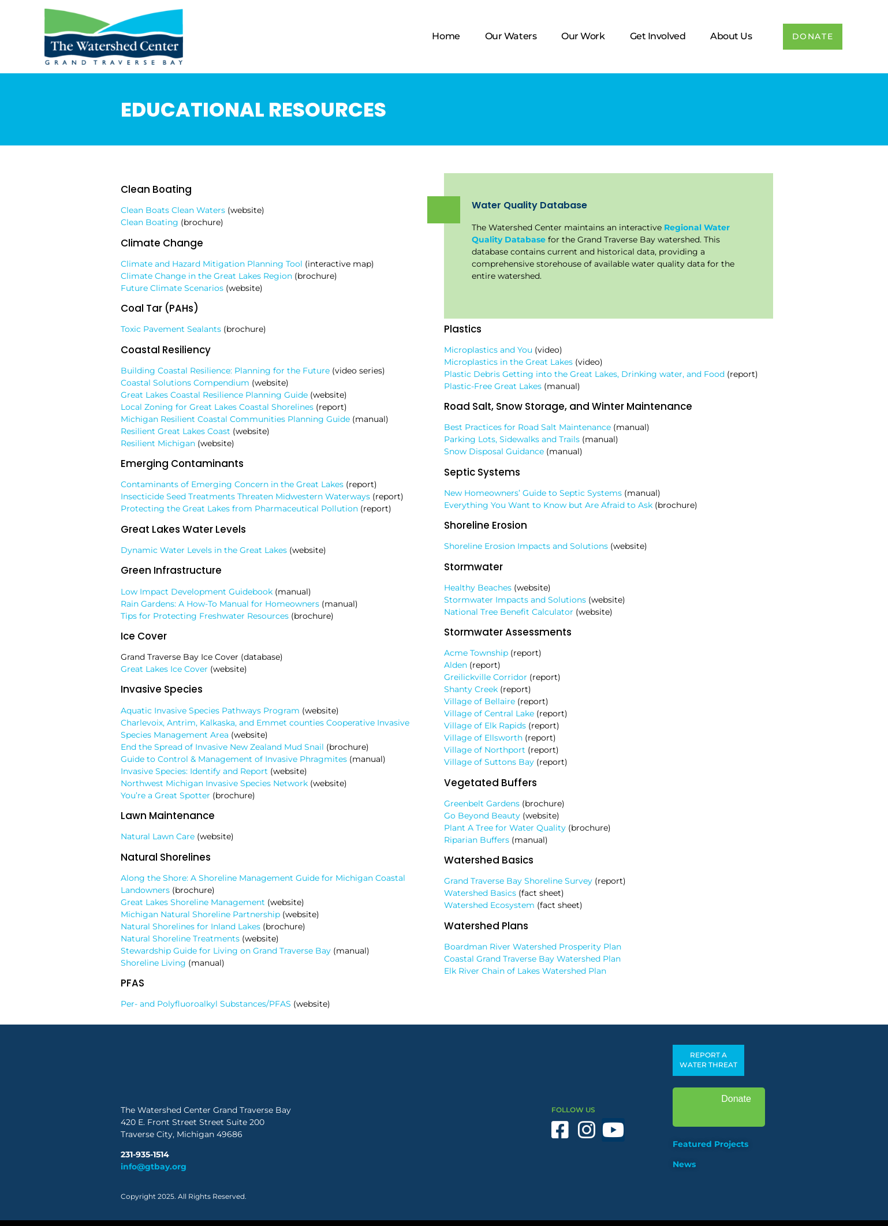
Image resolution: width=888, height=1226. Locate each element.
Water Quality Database (529, 205)
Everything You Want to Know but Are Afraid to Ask (548, 505)
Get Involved (652, 36)
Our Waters (505, 36)
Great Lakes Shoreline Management (193, 902)
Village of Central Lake (489, 713)
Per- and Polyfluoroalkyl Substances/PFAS (206, 1004)
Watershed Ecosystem (489, 905)
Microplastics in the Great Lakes (508, 362)
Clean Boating (149, 222)
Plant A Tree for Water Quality (505, 828)
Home (440, 36)
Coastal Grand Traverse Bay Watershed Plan (532, 959)
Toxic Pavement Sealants (171, 329)
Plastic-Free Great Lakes (493, 386)
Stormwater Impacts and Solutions (515, 600)
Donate (718, 1107)
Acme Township (476, 653)
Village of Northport (484, 750)
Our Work (577, 36)
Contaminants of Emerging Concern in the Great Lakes (232, 484)
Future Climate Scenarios (172, 288)
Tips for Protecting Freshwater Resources (205, 616)
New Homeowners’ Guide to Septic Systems (533, 493)
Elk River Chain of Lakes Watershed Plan (525, 971)
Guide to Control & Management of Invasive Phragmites (234, 759)
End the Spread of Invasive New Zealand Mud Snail (222, 747)
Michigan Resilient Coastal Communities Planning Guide (235, 419)
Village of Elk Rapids (485, 725)
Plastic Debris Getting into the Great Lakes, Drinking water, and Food (584, 374)
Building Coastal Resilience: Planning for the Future (225, 370)
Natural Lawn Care (158, 836)
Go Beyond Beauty (482, 815)
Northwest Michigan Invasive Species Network (214, 783)
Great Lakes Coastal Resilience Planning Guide (214, 395)
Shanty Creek (471, 689)
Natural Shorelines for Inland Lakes (190, 926)
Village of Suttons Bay (489, 762)
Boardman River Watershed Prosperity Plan (532, 946)
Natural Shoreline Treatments (180, 938)
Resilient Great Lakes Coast (175, 431)
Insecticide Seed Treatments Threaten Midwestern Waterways (245, 496)
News (684, 1164)
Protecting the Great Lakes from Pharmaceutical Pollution (239, 508)
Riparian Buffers (476, 840)
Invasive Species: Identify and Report (194, 771)
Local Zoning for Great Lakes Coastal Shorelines (217, 407)
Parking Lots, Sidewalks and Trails (512, 439)
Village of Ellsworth (483, 737)
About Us (726, 36)
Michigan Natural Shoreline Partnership (200, 914)
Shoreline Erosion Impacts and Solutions (526, 546)
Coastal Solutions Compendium (185, 382)
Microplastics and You (488, 350)
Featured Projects (710, 1144)
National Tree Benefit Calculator (508, 612)
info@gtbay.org (153, 1166)
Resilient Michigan (158, 443)
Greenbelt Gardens (482, 803)
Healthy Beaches (478, 587)
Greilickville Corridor (485, 677)
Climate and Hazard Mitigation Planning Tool (212, 264)
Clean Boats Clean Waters (173, 210)
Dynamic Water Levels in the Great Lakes (204, 550)
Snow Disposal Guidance (494, 451)
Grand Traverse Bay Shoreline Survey (518, 881)
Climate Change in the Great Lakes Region (206, 276)
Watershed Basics (480, 893)
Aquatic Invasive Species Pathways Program (210, 710)
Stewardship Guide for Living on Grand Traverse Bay (226, 950)
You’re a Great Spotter (165, 795)
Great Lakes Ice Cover (164, 669)
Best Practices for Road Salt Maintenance (527, 427)
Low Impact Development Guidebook (197, 591)
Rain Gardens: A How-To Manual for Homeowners (220, 604)
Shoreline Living (153, 963)
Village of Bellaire (479, 701)
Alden (455, 665)
